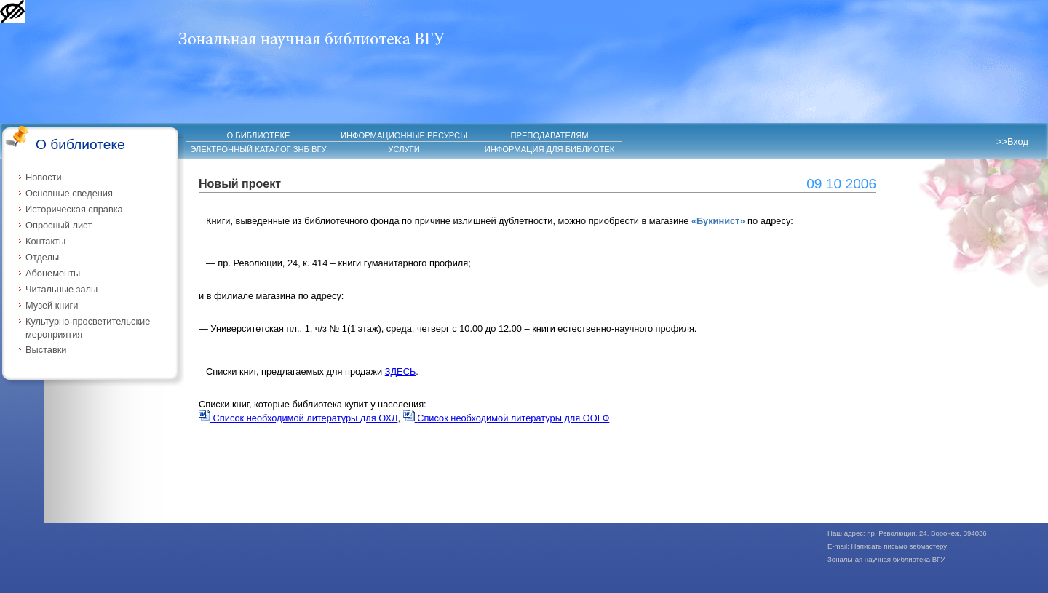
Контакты (45, 241)
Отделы (42, 257)
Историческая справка (74, 209)
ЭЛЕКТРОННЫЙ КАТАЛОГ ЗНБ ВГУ (258, 149)
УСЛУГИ (403, 149)
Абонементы (52, 273)
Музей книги (51, 305)
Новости (43, 177)
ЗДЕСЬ (400, 371)
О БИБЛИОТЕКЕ (258, 135)
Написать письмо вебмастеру (900, 546)
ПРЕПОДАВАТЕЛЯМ (549, 135)
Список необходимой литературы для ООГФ (506, 418)
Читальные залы (61, 289)
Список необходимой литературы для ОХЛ (298, 418)
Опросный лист (58, 225)
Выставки (46, 349)
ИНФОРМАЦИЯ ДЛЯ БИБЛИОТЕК (550, 149)
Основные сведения (69, 193)
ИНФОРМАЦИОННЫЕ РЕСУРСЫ (404, 135)
